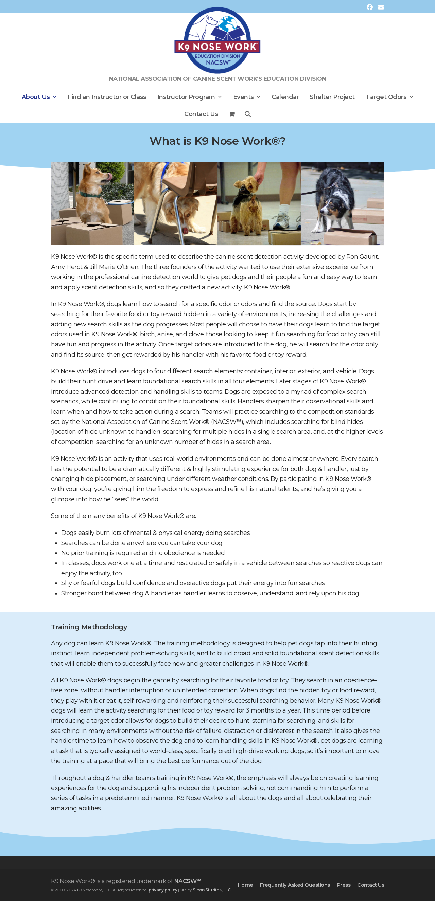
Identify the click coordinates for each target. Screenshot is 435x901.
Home (245, 885)
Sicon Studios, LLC (211, 890)
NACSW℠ (187, 881)
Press (344, 885)
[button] (232, 114)
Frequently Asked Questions (295, 885)
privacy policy (163, 890)
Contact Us (370, 885)
